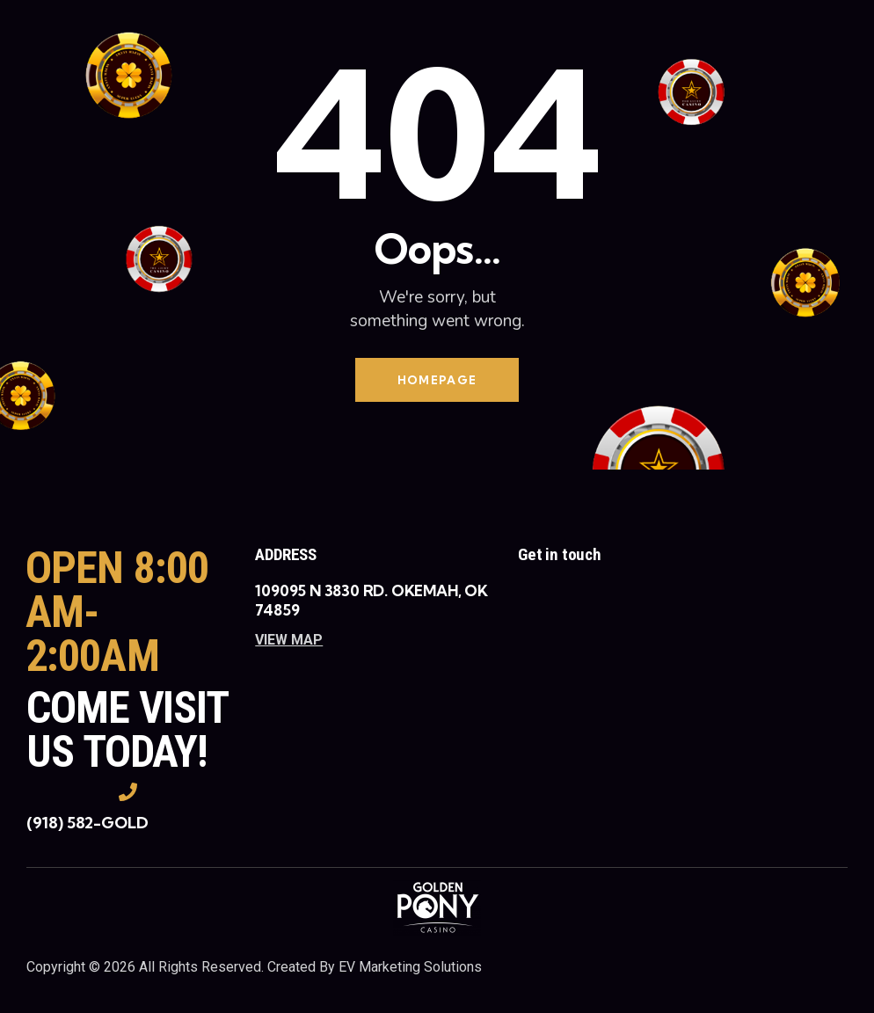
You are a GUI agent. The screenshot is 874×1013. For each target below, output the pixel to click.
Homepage (437, 380)
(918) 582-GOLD (87, 823)
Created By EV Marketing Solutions (374, 967)
